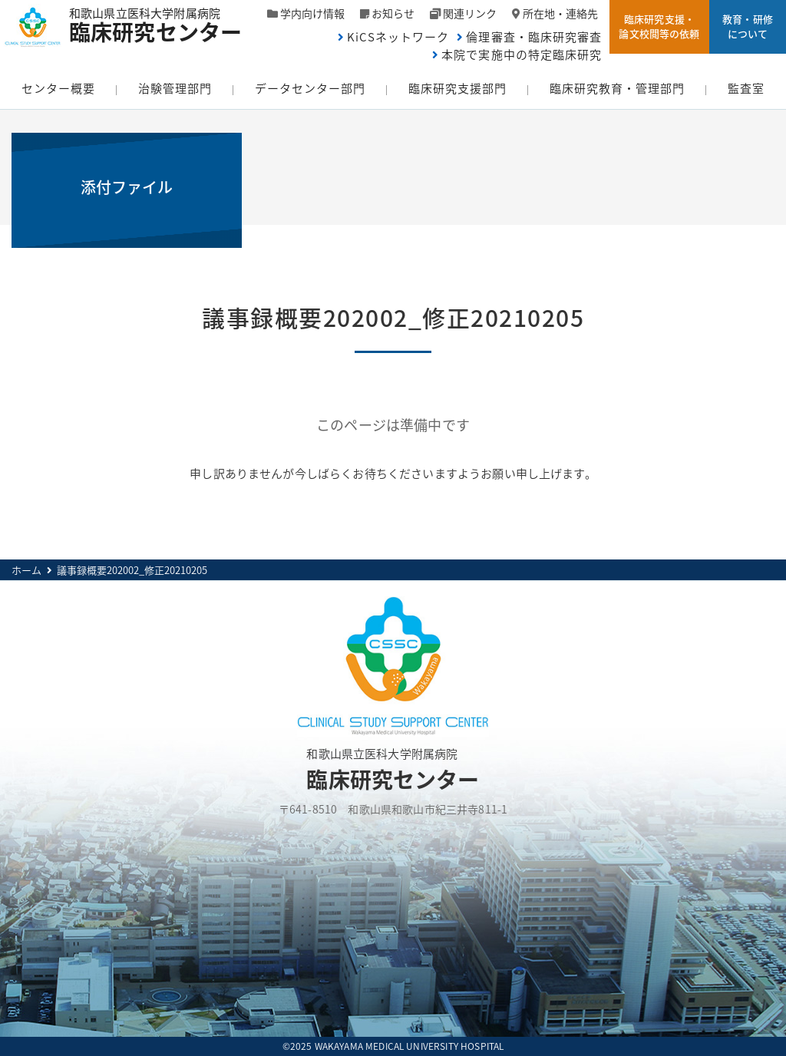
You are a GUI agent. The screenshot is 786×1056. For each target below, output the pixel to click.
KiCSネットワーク (398, 36)
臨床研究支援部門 (457, 88)
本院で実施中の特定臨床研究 (521, 54)
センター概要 (58, 88)
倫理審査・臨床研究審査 (534, 36)
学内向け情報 (312, 13)
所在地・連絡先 (560, 13)
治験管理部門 (175, 88)
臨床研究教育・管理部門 (617, 88)
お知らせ (393, 13)
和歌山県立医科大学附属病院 (163, 23)
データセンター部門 (310, 88)
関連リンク (470, 13)
